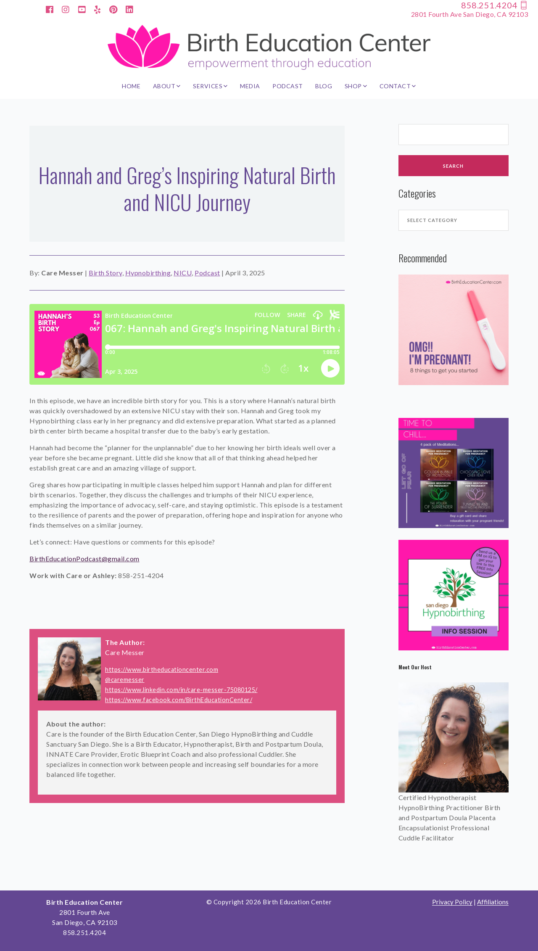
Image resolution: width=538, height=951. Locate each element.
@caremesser (125, 679)
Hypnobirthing (148, 273)
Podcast (207, 273)
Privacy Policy (452, 902)
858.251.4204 (494, 5)
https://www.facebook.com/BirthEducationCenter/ (178, 699)
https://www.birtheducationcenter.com (161, 669)
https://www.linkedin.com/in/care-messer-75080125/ (181, 689)
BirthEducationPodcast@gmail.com (84, 559)
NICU (183, 273)
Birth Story (105, 273)
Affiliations (493, 902)
